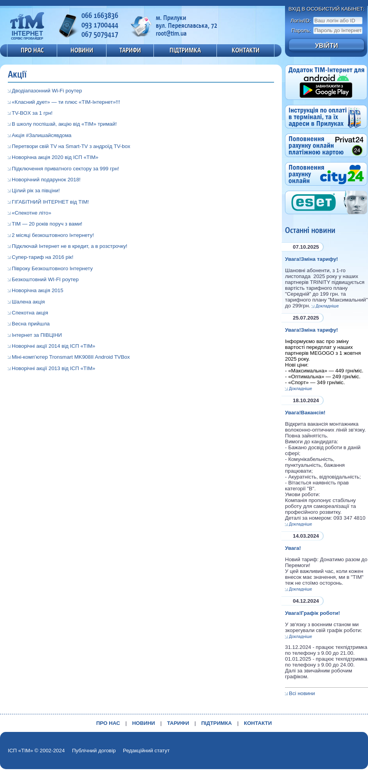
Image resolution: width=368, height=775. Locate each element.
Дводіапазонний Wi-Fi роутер (47, 91)
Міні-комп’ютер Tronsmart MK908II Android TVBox (71, 357)
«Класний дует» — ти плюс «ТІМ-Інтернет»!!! (66, 102)
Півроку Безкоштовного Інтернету (52, 268)
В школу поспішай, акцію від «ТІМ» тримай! (64, 124)
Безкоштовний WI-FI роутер (45, 279)
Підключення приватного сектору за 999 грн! (65, 169)
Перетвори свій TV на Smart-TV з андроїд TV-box (71, 146)
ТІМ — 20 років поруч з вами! (47, 224)
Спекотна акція (30, 313)
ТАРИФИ (130, 50)
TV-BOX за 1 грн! (32, 113)
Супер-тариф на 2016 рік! (42, 257)
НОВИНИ (81, 50)
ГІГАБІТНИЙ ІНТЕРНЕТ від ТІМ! (50, 202)
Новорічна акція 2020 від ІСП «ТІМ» (55, 157)
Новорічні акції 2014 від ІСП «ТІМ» (53, 346)
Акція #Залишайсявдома (41, 135)
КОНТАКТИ (246, 50)
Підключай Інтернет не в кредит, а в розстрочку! (69, 246)
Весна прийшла (31, 324)
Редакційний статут (146, 750)
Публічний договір (94, 750)
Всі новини (302, 693)
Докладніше (327, 305)
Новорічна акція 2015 (37, 290)
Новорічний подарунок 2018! (46, 179)
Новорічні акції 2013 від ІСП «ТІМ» (53, 368)
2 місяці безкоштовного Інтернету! (53, 235)
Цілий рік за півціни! (36, 190)
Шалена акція (28, 302)
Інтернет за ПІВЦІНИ (37, 335)
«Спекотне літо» (31, 213)
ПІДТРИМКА (185, 50)
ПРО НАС (32, 50)
